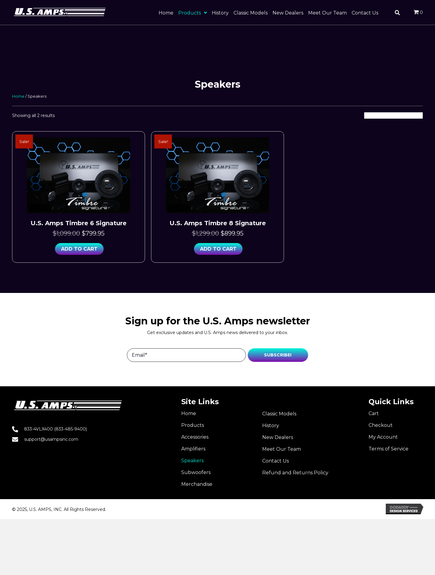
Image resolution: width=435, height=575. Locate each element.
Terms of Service (388, 449)
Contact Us (275, 461)
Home (18, 96)
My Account (383, 437)
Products (192, 425)
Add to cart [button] (79, 249)
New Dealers (277, 437)
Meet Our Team (281, 449)
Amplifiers (193, 449)
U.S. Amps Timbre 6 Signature (79, 223)
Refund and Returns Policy (295, 473)
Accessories (194, 437)
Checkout (381, 425)
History (270, 425)
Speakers (192, 460)
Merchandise (196, 484)
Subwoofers (196, 472)
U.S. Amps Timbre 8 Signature (217, 223)
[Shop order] (393, 115)
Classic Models (279, 414)
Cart (374, 413)
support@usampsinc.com (51, 439)
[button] (278, 355)
